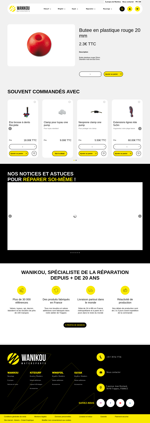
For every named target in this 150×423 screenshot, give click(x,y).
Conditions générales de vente (15, 416)
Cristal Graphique (27, 420)
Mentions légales (40, 416)
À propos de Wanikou (113, 2)
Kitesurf (46, 9)
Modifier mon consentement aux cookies (56, 420)
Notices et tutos (12, 384)
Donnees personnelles (63, 416)
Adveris (17, 420)
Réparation (89, 9)
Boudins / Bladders (36, 376)
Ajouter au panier (114, 74)
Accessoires (34, 388)
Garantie (103, 416)
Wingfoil (60, 9)
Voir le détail (59, 153)
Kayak (74, 9)
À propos (10, 380)
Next (140, 128)
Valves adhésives (35, 380)
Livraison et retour (85, 416)
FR (136, 2)
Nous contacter (128, 2)
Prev (10, 128)
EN (140, 2)
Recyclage (106, 9)
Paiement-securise (121, 416)
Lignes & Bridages (36, 384)
